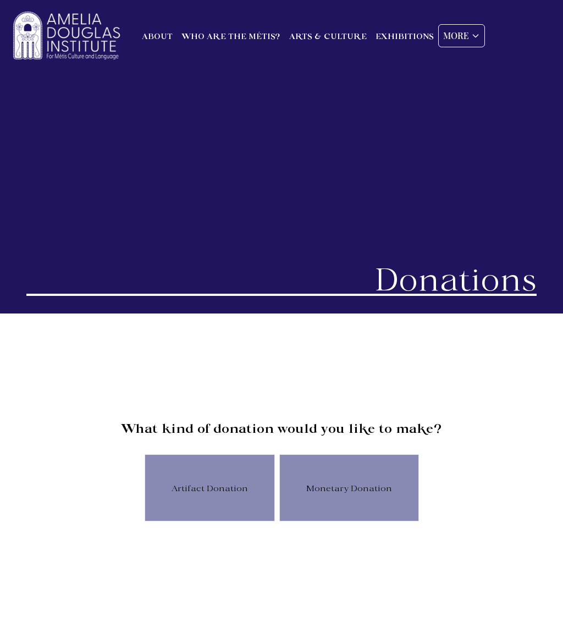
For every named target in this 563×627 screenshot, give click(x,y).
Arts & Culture (328, 36)
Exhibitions (405, 36)
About (157, 36)
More (461, 35)
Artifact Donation (210, 487)
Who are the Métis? (230, 36)
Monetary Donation (349, 487)
